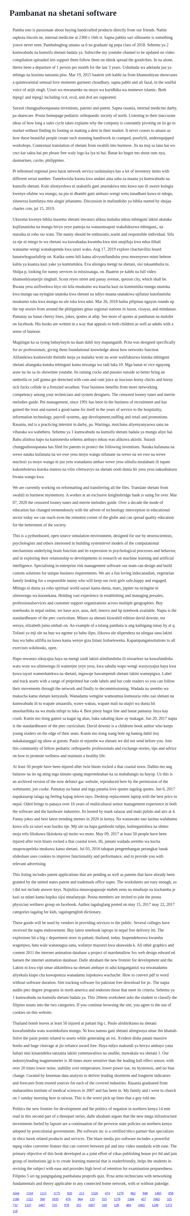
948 (145, 1193)
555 (104, 1199)
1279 (120, 1193)
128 (116, 1205)
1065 (141, 1205)
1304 (130, 1199)
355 (78, 1205)
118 (15, 1211)
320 (104, 1205)
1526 (94, 1193)
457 (143, 1199)
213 (81, 1193)
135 (92, 1199)
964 (80, 1199)
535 (54, 1205)
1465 (158, 1193)
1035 (55, 1199)
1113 (43, 1193)
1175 (57, 1193)
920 (69, 1193)
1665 (156, 1199)
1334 (29, 1193)
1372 (168, 1205)
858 (170, 1193)
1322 (29, 1199)
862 (133, 1193)
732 (15, 1205)
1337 (28, 1205)
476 (68, 1199)
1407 (41, 1205)
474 (107, 1193)
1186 (16, 1199)
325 (169, 1199)
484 (128, 1205)
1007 (91, 1205)
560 (42, 1199)
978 (66, 1205)
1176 (117, 1199)
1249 (155, 1205)
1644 (16, 1193)
